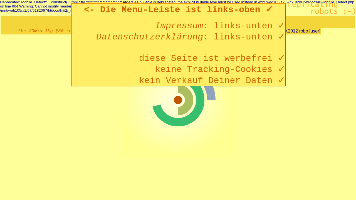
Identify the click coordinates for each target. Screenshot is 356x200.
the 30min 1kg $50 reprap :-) (55, 31)
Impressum (179, 26)
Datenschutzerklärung (149, 37)
